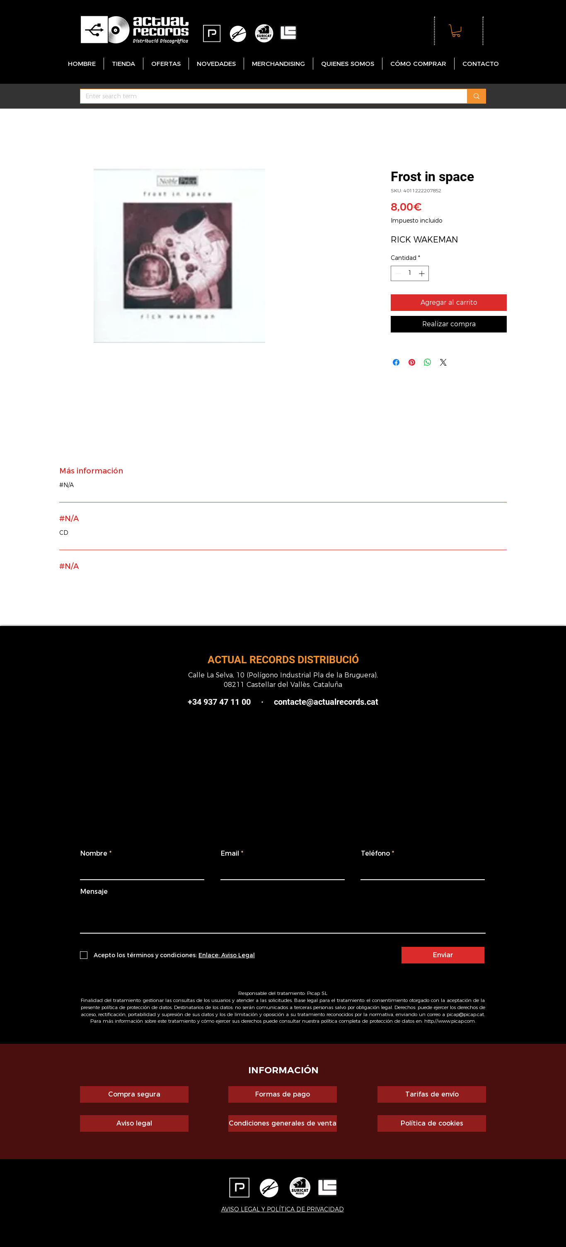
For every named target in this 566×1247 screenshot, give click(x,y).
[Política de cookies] (431, 1123)
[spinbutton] (409, 273)
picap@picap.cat (465, 1014)
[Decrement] (397, 273)
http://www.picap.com (449, 1021)
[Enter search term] (267, 96)
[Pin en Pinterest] (412, 362)
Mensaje (94, 891)
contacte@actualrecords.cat (326, 702)
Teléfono (375, 853)
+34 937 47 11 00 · (226, 702)
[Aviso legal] (134, 1123)
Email (230, 853)
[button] (456, 30)
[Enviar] (443, 955)
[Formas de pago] (282, 1094)
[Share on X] (443, 362)
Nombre (93, 853)
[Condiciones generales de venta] (282, 1123)
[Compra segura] (134, 1094)
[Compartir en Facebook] (396, 362)
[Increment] (422, 273)
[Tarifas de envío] (431, 1094)
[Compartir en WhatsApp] (428, 362)
